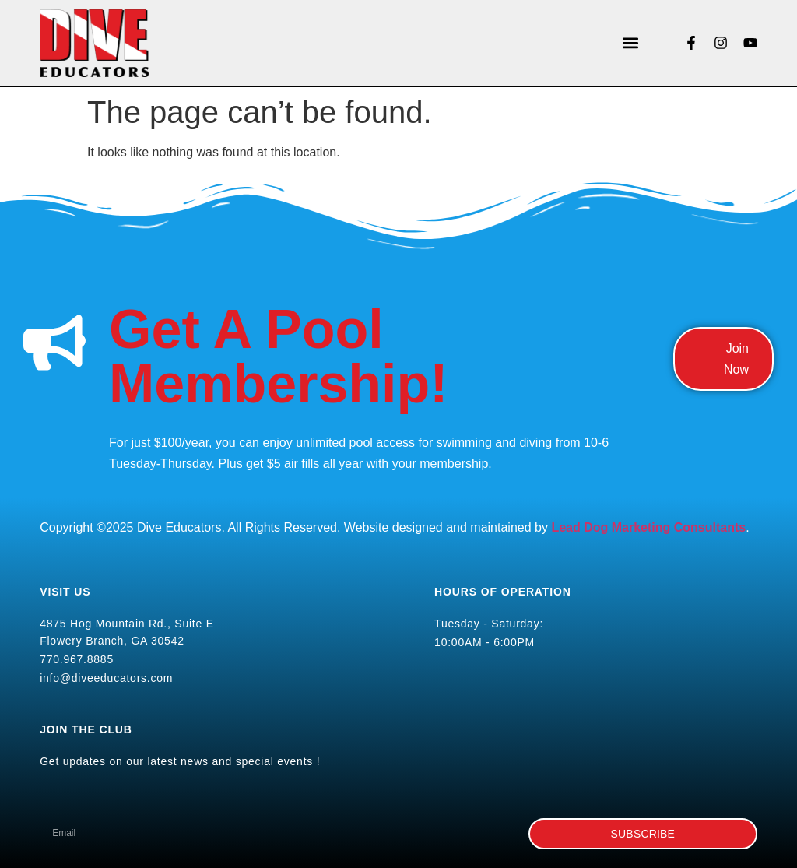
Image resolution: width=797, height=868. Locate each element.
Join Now (736, 359)
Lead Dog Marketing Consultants (648, 527)
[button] (630, 43)
